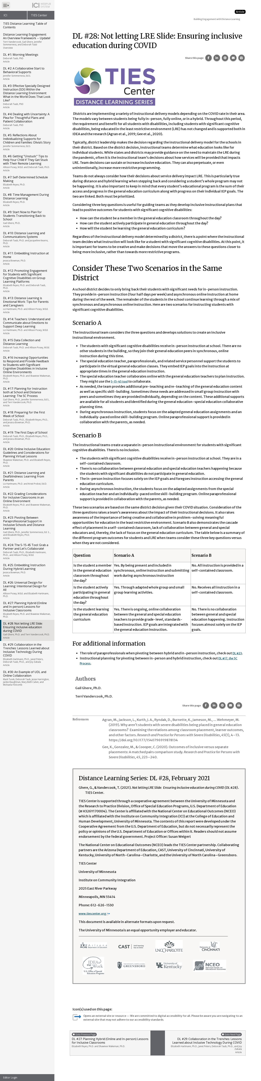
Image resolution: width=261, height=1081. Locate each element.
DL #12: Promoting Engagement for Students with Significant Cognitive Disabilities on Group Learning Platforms (27, 281)
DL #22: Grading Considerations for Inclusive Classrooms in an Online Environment (27, 502)
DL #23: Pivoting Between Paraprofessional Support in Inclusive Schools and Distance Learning (27, 528)
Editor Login (10, 1077)
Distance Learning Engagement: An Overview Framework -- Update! (27, 40)
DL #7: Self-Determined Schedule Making (27, 182)
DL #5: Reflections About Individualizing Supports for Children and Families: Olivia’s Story (27, 142)
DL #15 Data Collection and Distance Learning (27, 345)
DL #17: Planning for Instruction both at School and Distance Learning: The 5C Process (27, 397)
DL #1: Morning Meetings (27, 58)
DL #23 (238, 653)
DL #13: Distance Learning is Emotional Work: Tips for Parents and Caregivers (27, 305)
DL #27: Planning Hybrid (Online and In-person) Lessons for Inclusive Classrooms (27, 609)
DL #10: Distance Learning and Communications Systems (27, 239)
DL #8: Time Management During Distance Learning (27, 200)
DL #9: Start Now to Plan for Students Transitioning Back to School (27, 219)
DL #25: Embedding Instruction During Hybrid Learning (27, 570)
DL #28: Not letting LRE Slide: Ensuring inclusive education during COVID (27, 630)
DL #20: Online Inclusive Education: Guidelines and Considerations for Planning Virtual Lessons (27, 457)
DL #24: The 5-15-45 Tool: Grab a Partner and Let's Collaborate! (27, 551)
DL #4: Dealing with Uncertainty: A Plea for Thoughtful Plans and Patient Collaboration (27, 121)
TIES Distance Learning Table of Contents (25, 25)
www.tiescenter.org (96, 913)
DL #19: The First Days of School (27, 437)
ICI (5, 15)
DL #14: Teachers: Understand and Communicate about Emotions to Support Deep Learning (27, 326)
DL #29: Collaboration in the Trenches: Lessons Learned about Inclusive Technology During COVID (27, 655)
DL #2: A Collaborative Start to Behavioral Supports (27, 73)
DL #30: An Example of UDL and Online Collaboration (27, 678)
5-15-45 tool (121, 381)
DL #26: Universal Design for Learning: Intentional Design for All (27, 589)
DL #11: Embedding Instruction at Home (27, 258)
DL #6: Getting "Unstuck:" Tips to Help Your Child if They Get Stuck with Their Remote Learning (27, 163)
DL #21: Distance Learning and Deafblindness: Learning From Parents (27, 480)
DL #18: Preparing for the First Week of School (27, 418)
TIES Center (39, 15)
